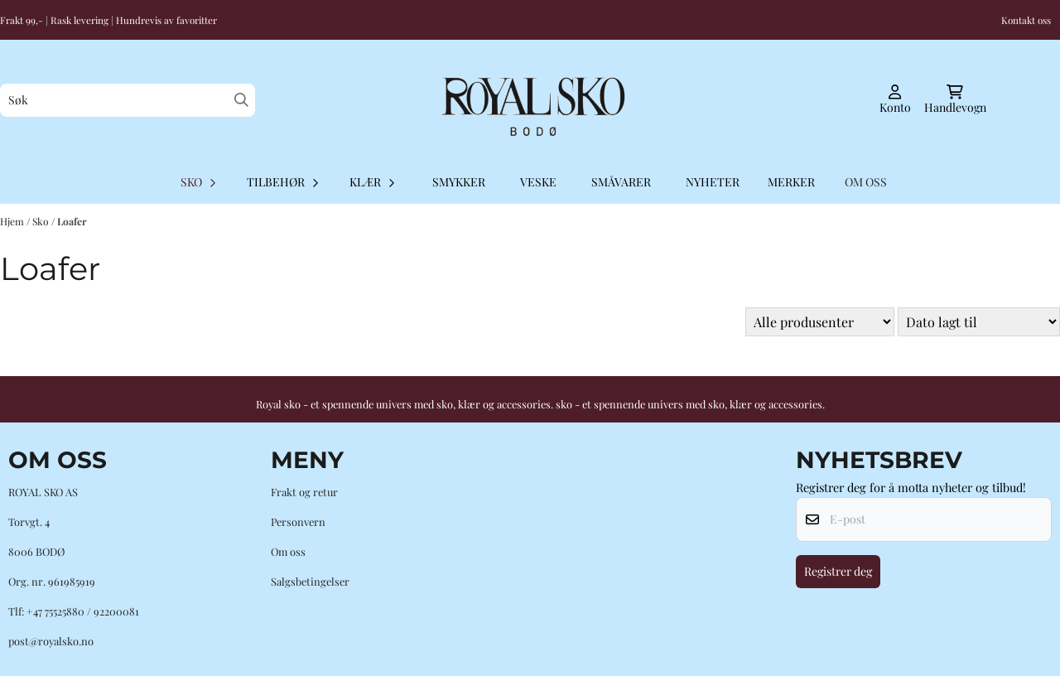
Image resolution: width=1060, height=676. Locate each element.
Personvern (298, 521)
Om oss (288, 551)
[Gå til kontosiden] (895, 100)
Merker (791, 182)
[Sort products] (979, 321)
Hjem (13, 221)
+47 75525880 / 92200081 (82, 611)
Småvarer (621, 182)
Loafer (72, 221)
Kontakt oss (1026, 20)
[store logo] (530, 100)
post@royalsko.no (51, 641)
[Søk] (127, 100)
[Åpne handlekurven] (955, 100)
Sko (41, 221)
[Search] (241, 99)
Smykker (458, 182)
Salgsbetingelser (310, 581)
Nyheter (713, 182)
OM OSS (866, 182)
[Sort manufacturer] (819, 321)
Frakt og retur (304, 492)
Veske (538, 182)
